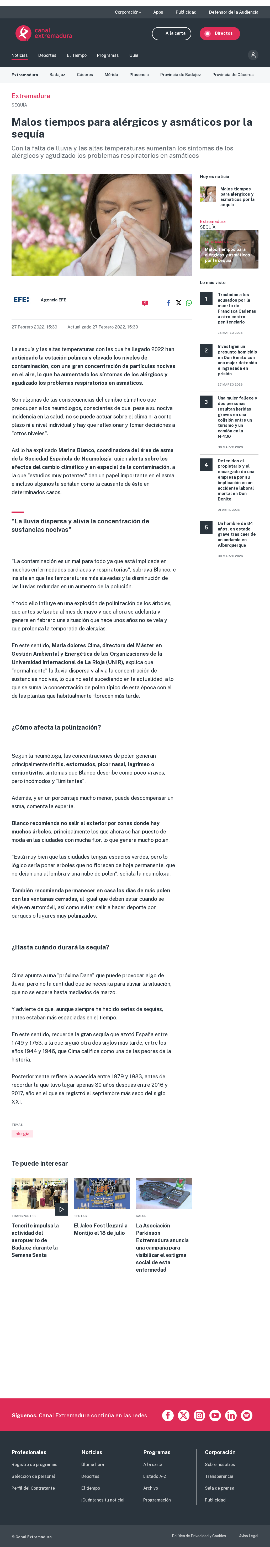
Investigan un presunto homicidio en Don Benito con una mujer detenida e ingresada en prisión (237, 361)
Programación (157, 1500)
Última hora (92, 1464)
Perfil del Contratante (33, 1488)
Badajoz (58, 75)
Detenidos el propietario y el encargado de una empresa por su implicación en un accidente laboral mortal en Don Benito (236, 481)
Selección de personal (33, 1476)
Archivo (150, 1488)
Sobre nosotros (220, 1464)
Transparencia (219, 1476)
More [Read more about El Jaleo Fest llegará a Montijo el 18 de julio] (102, 1208)
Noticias (20, 56)
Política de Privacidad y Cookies (199, 1536)
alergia (22, 1134)
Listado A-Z (154, 1476)
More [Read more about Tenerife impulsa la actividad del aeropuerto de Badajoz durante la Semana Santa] (39, 1219)
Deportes (47, 56)
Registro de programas (34, 1464)
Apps (158, 12)
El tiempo (90, 1488)
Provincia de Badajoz (181, 75)
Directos (228, 33)
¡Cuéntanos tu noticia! (102, 1500)
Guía (133, 56)
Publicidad (186, 12)
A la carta (179, 33)
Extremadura (25, 75)
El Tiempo (77, 56)
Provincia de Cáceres (233, 75)
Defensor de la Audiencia (233, 12)
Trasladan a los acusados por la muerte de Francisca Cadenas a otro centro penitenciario (237, 310)
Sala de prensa (219, 1488)
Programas (108, 56)
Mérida (111, 75)
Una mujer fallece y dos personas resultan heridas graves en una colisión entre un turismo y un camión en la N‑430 (237, 418)
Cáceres (85, 75)
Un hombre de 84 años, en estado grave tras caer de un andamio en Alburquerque (237, 535)
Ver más (229, 245)
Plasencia (139, 75)
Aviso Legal (248, 1536)
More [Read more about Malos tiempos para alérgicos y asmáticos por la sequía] (229, 198)
